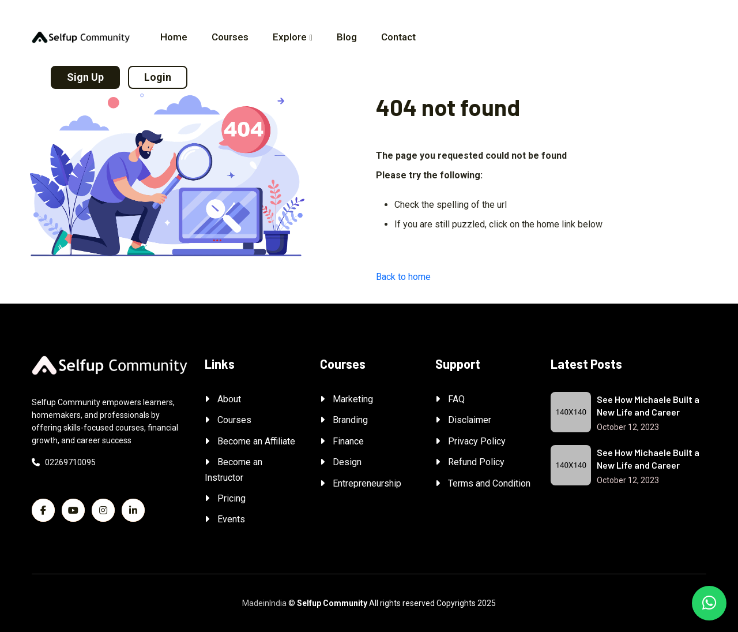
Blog (347, 37)
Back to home (403, 276)
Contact (398, 37)
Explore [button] (290, 37)
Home (173, 37)
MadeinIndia (264, 603)
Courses (230, 37)
